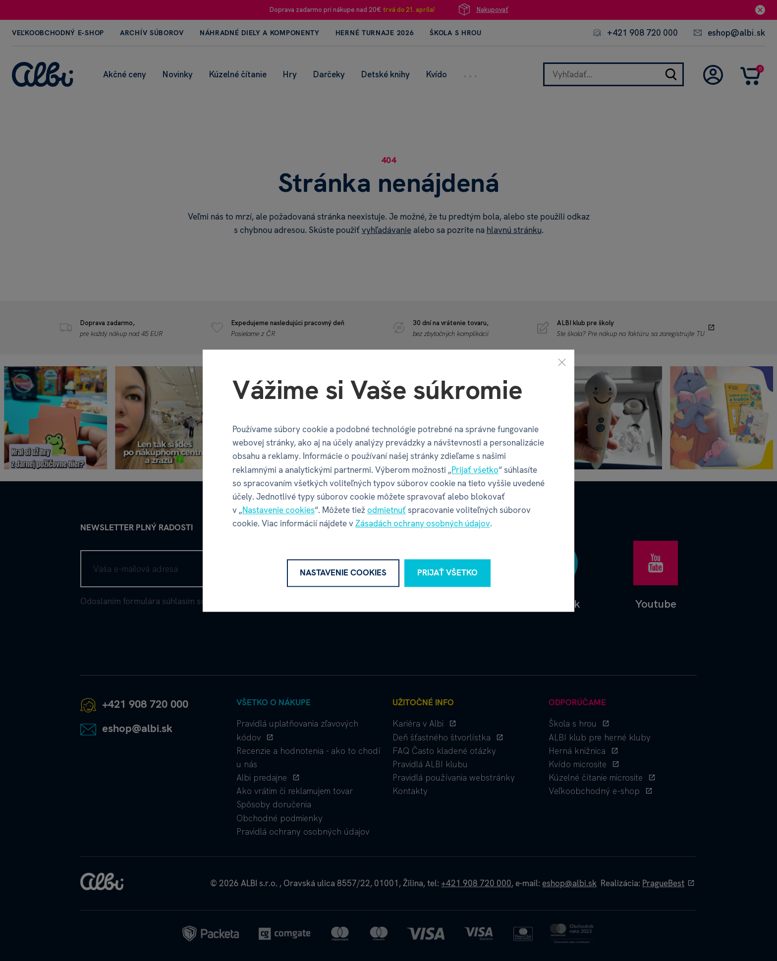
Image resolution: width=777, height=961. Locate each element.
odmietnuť (386, 510)
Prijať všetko (475, 469)
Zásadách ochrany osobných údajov (422, 523)
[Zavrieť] (562, 362)
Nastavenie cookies (278, 510)
